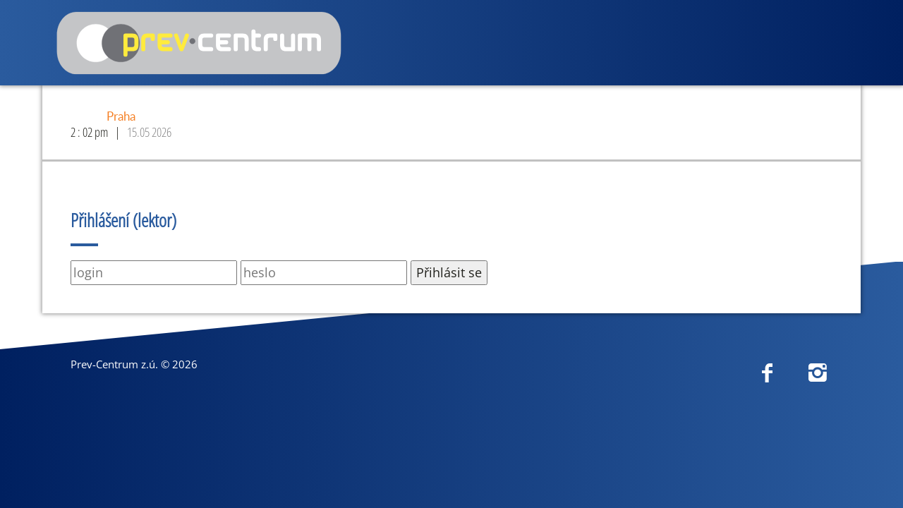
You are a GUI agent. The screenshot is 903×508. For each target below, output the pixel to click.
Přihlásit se (449, 272)
